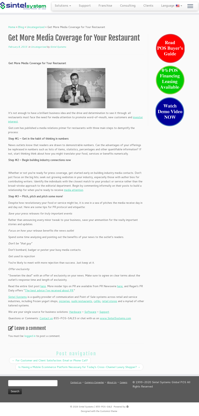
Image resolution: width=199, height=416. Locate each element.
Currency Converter (94, 382)
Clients (148, 5)
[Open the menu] (190, 6)
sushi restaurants (81, 301)
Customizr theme (108, 411)
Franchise (105, 5)
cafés (97, 301)
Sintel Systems (58, 46)
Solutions (63, 5)
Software (90, 312)
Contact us (46, 318)
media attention (73, 190)
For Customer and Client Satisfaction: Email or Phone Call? (50, 360)
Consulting (127, 5)
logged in (30, 336)
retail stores (109, 301)
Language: (171, 5)
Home (11, 27)
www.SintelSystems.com (115, 318)
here (43, 286)
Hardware (75, 312)
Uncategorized (36, 27)
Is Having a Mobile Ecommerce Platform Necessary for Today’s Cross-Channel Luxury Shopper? (79, 367)
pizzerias (64, 301)
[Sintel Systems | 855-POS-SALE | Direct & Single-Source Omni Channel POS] (23, 6)
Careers (123, 382)
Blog (21, 27)
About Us (112, 382)
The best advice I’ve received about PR (49, 290)
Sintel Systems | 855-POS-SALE (95, 406)
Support (85, 5)
